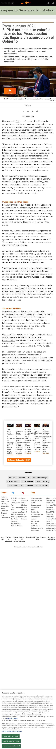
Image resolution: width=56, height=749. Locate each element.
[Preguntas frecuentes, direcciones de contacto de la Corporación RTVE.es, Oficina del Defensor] (43, 537)
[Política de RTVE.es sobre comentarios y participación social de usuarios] (51, 538)
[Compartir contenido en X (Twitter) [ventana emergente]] (23, 111)
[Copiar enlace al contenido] (37, 111)
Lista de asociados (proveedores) (12, 731)
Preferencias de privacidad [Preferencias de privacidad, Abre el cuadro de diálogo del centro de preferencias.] (11, 746)
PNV (17, 121)
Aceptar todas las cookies (10, 736)
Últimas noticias (42, 485)
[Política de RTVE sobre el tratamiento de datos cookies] (15, 539)
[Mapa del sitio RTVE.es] (37, 538)
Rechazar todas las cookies (11, 741)
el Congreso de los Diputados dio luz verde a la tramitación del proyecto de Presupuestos (27, 337)
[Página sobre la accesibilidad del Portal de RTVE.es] (30, 537)
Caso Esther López (15, 485)
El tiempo (29, 485)
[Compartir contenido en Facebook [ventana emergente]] (19, 111)
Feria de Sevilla (24, 478)
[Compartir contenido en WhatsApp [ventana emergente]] (32, 111)
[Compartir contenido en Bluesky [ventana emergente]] (28, 111)
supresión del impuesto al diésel (28, 182)
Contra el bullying (42, 481)
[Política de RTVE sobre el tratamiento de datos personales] (8, 539)
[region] (28, 719)
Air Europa (12, 478)
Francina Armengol (40, 478)
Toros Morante (27, 481)
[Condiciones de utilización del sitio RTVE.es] (2, 538)
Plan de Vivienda (13, 481)
